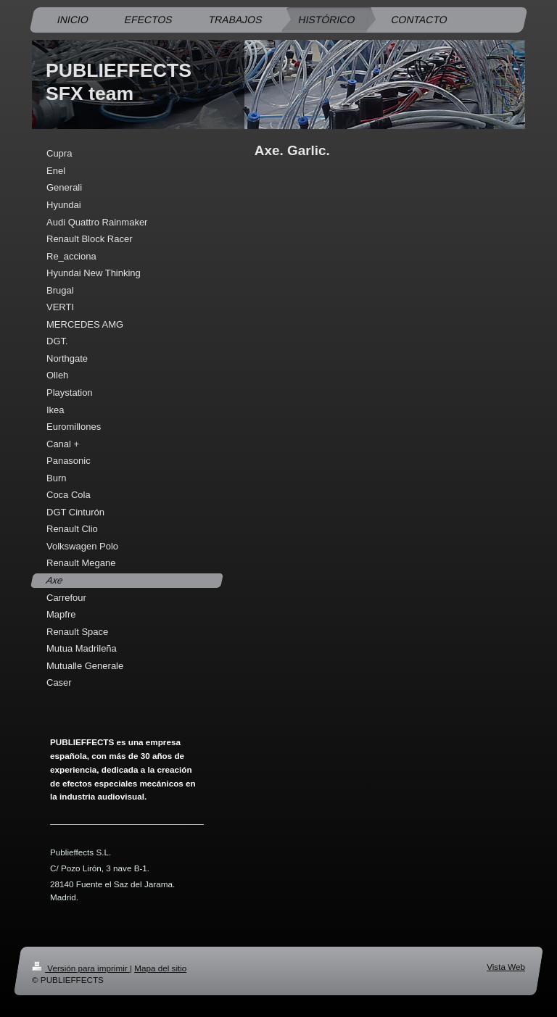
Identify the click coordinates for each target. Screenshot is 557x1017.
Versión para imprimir (81, 968)
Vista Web (506, 966)
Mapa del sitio (160, 968)
